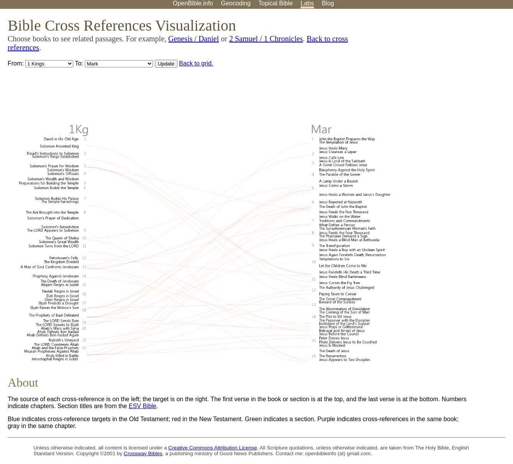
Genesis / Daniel (193, 38)
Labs (307, 3)
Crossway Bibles (143, 453)
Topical (275, 3)
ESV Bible (142, 406)
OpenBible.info (193, 3)
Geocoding (235, 3)
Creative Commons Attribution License (212, 448)
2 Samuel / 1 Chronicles (266, 38)
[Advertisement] (435, 68)
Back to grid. (196, 63)
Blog (328, 3)
